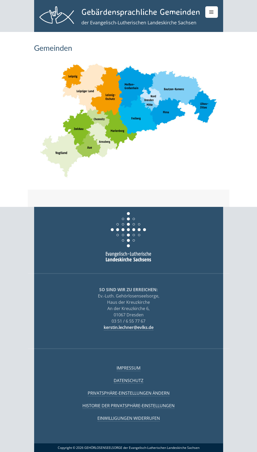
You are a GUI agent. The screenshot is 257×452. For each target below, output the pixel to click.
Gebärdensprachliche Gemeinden (140, 12)
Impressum (128, 368)
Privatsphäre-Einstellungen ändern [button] (129, 393)
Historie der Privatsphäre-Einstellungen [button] (128, 406)
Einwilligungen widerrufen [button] (128, 418)
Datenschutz (128, 380)
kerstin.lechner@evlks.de (129, 327)
